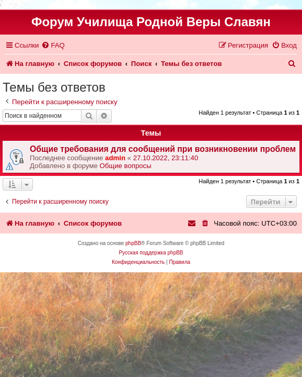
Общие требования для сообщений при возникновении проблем (163, 149)
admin (115, 158)
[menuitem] (52, 45)
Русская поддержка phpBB (151, 253)
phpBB (133, 243)
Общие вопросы (126, 166)
